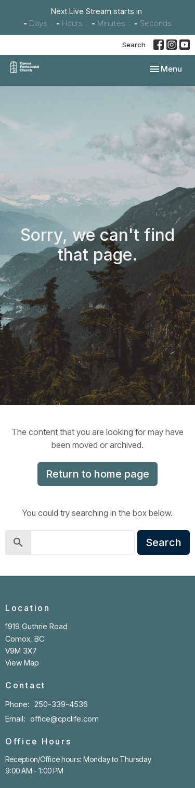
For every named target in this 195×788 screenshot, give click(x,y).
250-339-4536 (61, 704)
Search (134, 44)
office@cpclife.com (64, 719)
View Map (22, 663)
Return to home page (97, 474)
